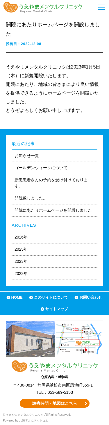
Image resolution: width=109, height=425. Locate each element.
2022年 (21, 273)
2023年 (21, 261)
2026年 (21, 237)
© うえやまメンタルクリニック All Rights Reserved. (37, 414)
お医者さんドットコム (33, 420)
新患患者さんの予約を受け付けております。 (51, 183)
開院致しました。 (31, 198)
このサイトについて (51, 297)
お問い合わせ (90, 297)
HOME (17, 297)
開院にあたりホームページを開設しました (53, 210)
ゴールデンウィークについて (41, 167)
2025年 (21, 249)
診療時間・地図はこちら (54, 403)
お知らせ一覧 (27, 155)
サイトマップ (56, 309)
